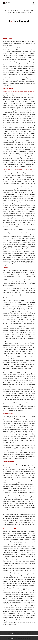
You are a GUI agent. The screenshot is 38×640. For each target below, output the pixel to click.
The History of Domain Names (22, 633)
